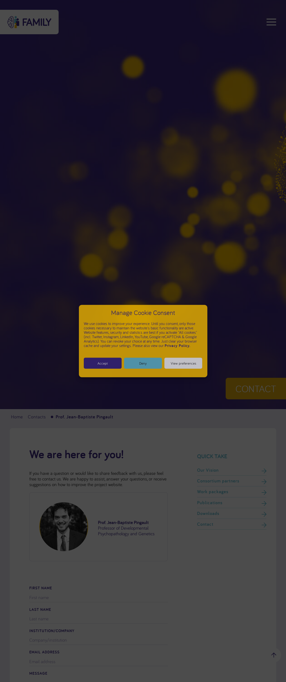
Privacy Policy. (178, 345)
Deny (143, 363)
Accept (102, 363)
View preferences (183, 363)
